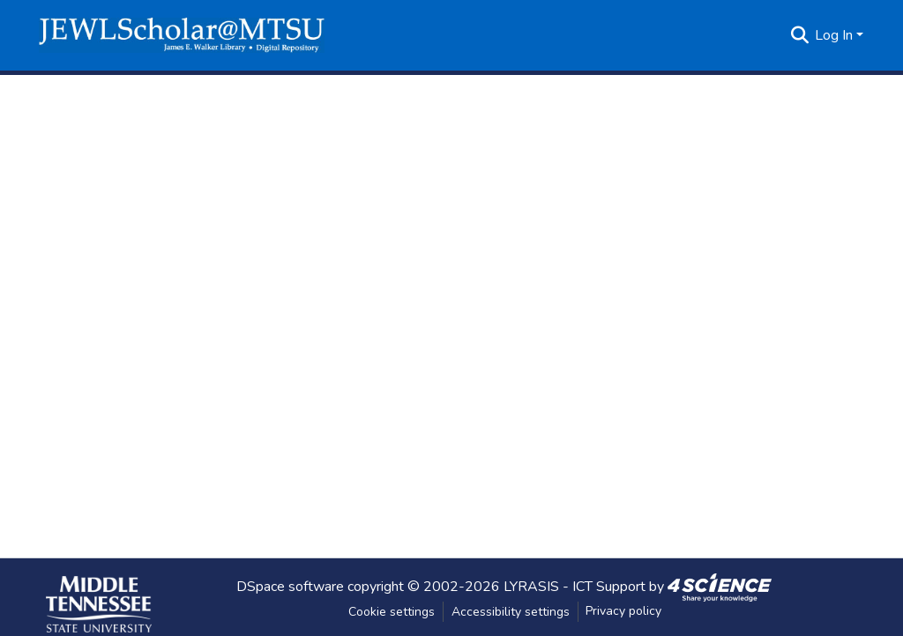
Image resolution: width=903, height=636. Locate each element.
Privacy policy (623, 610)
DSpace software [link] (290, 585)
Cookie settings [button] (391, 611)
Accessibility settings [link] (511, 611)
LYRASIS (531, 585)
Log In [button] (835, 35)
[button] (182, 35)
